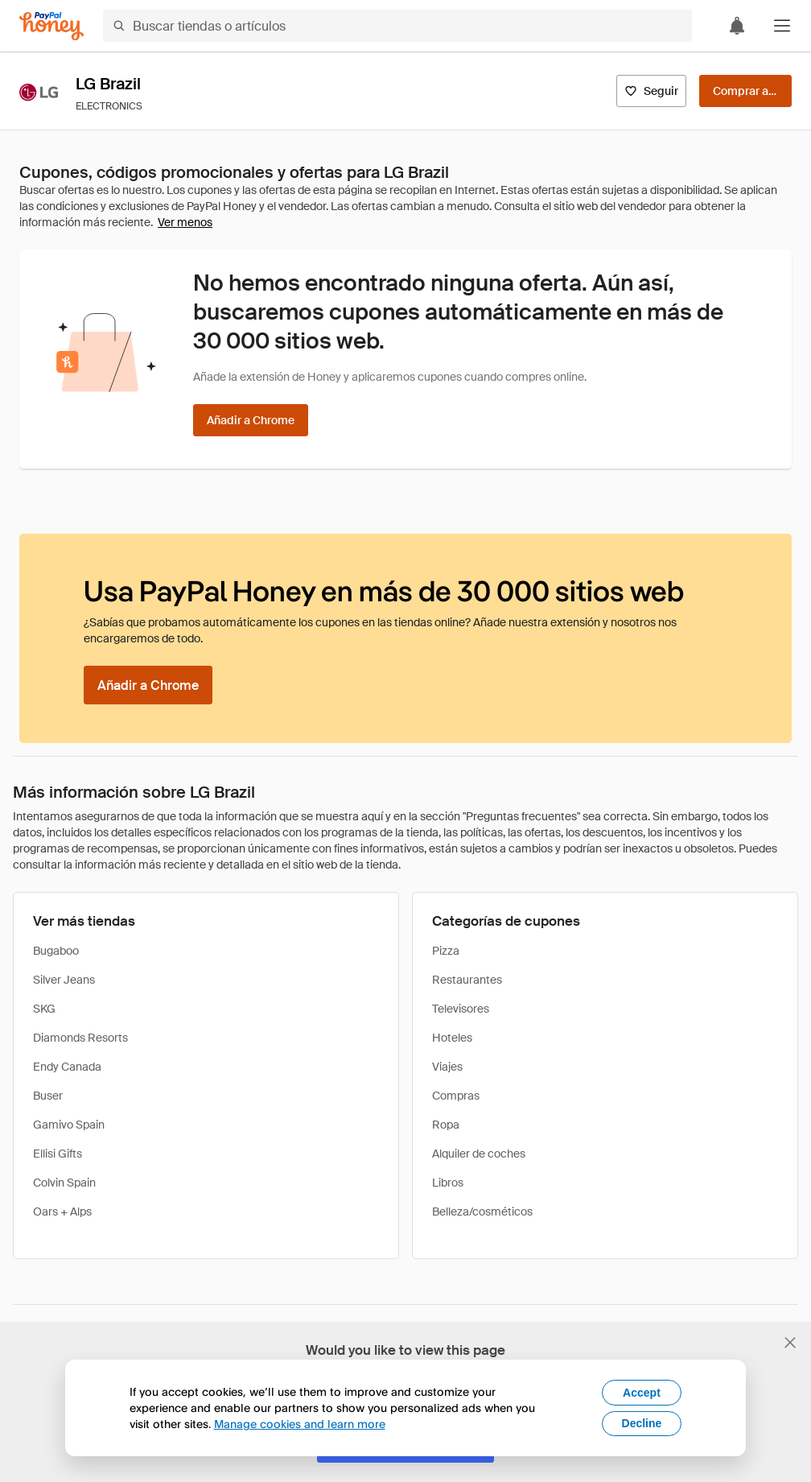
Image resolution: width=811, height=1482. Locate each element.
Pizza (445, 950)
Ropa (445, 1124)
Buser (48, 1095)
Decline (642, 1423)
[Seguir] (651, 91)
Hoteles (452, 1037)
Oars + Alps (62, 1211)
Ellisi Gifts (57, 1153)
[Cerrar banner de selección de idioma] (790, 1342)
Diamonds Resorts (80, 1037)
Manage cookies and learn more (299, 1423)
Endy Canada (67, 1066)
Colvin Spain (64, 1182)
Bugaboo (56, 950)
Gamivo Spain (69, 1124)
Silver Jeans (64, 979)
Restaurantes (467, 979)
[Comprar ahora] (745, 91)
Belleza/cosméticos (482, 1211)
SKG (44, 1008)
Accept (642, 1392)
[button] (782, 26)
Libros (447, 1182)
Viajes (447, 1066)
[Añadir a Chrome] (250, 420)
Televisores (460, 1008)
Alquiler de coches (478, 1153)
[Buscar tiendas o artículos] (397, 26)
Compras (456, 1095)
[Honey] (51, 26)
